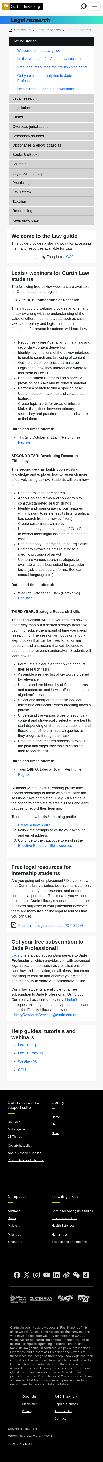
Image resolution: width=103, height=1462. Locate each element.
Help (55, 1124)
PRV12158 (25, 1444)
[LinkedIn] (56, 1275)
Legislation (21, 108)
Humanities (60, 1234)
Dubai (12, 1218)
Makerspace (16, 1129)
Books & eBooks (25, 155)
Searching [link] (22, 30)
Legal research (24, 98)
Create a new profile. (35, 825)
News (55, 1133)
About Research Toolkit (24, 1153)
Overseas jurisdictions (30, 127)
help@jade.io (77, 1000)
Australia (14, 1211)
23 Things (15, 1137)
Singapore (15, 1242)
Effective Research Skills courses (45, 846)
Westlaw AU (28, 1061)
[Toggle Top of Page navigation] (95, 6)
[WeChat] (76, 1275)
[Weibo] (66, 1275)
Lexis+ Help (27, 1045)
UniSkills (14, 1122)
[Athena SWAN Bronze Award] (20, 1299)
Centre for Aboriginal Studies (72, 1211)
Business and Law (64, 1218)
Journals (19, 164)
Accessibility (63, 1411)
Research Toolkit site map (26, 1160)
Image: (35, 257)
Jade (15, 955)
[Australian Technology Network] (67, 1298)
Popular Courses (66, 1404)
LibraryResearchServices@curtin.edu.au (44, 1015)
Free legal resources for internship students (52, 67)
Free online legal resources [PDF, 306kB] (51, 926)
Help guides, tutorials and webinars (45, 89)
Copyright (29, 1397)
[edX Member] (85, 1298)
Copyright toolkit (20, 1146)
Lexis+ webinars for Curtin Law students (49, 59)
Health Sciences (63, 1226)
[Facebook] (17, 1275)
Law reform (21, 192)
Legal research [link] (49, 30)
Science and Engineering (69, 1242)
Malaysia (14, 1226)
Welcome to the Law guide (38, 51)
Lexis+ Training (30, 1053)
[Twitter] (26, 1275)
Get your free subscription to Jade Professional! (44, 78)
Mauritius (14, 1234)
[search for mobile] (83, 6)
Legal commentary (27, 173)
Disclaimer (29, 1404)
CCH (22, 1070)
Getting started (24, 41)
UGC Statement (66, 1397)
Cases (17, 117)
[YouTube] (46, 1275)
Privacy (27, 1411)
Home (56, 1117)
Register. (25, 442)
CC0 (69, 257)
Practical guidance (27, 183)
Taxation (19, 201)
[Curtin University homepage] (22, 6)
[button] (10, 30)
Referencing (22, 211)
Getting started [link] (79, 30)
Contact (60, 1419)
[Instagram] (36, 1275)
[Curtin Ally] (44, 1299)
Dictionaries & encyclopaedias (36, 145)
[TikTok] (86, 1275)
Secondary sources (28, 136)
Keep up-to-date (25, 220)
